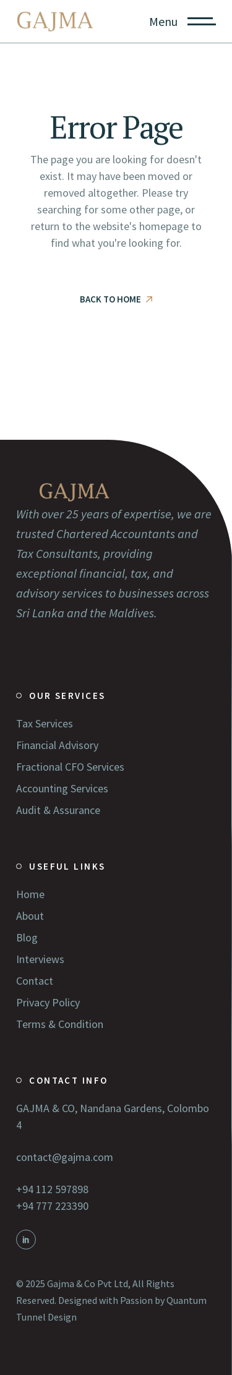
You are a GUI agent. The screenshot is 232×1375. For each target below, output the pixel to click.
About (30, 916)
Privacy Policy (48, 1002)
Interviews (40, 959)
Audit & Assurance (58, 810)
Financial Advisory (57, 745)
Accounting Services (62, 788)
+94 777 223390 (52, 1206)
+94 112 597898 (52, 1189)
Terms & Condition (59, 1024)
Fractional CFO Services (70, 767)
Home (30, 894)
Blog (27, 937)
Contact (34, 981)
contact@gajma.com (64, 1157)
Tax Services (44, 723)
